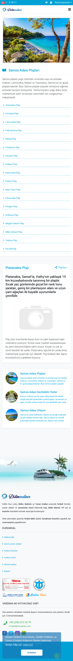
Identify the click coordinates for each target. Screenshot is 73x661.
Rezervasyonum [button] (62, 2)
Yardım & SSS (9, 557)
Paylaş (60, 267)
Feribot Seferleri (10, 551)
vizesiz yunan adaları (12, 544)
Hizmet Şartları (9, 564)
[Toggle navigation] (69, 9)
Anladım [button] (31, 652)
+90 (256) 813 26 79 (20, 622)
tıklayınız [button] (28, 644)
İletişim (6, 571)
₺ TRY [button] (12, 2)
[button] (4, 2)
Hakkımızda (8, 537)
